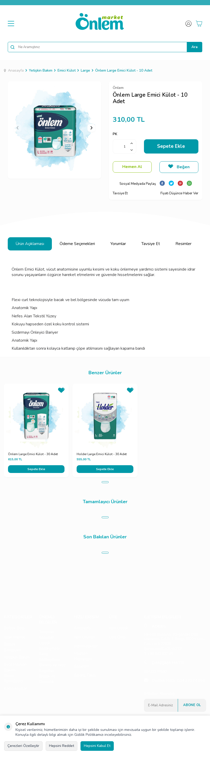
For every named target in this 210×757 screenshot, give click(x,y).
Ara (194, 46)
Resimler (183, 244)
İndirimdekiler (86, 646)
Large (85, 70)
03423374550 (155, 671)
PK (115, 134)
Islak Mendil (14, 637)
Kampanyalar (15, 688)
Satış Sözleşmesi (49, 656)
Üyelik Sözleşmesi (49, 645)
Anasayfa (14, 70)
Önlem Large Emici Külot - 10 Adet (123, 70)
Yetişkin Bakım (40, 70)
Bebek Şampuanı (12, 647)
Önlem (118, 87)
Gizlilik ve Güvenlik (47, 679)
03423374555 (191, 680)
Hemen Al (132, 167)
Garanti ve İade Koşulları (52, 667)
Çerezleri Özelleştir (23, 745)
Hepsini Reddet (61, 745)
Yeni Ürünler (84, 637)
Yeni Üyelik (118, 628)
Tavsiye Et (120, 193)
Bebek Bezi (14, 628)
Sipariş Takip (85, 675)
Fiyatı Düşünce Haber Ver (179, 193)
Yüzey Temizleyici (13, 678)
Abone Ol (192, 705)
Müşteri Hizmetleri (83, 656)
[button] (17, 128)
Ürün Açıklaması (29, 244)
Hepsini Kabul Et (97, 745)
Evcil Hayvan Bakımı (15, 667)
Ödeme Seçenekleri (77, 244)
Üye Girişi (117, 637)
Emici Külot (67, 70)
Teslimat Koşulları (46, 634)
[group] (54, 128)
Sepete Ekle (171, 146)
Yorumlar (118, 244)
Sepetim (81, 666)
